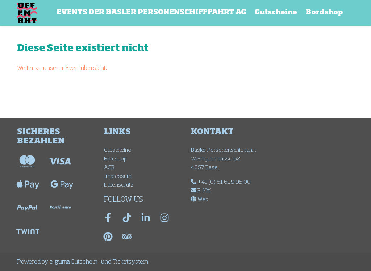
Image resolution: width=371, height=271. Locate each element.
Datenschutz (119, 185)
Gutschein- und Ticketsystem (98, 262)
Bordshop (324, 12)
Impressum (118, 176)
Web (199, 199)
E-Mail (201, 190)
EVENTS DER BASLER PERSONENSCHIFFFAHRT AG (151, 12)
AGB (109, 167)
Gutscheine (276, 12)
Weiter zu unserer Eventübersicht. (62, 68)
